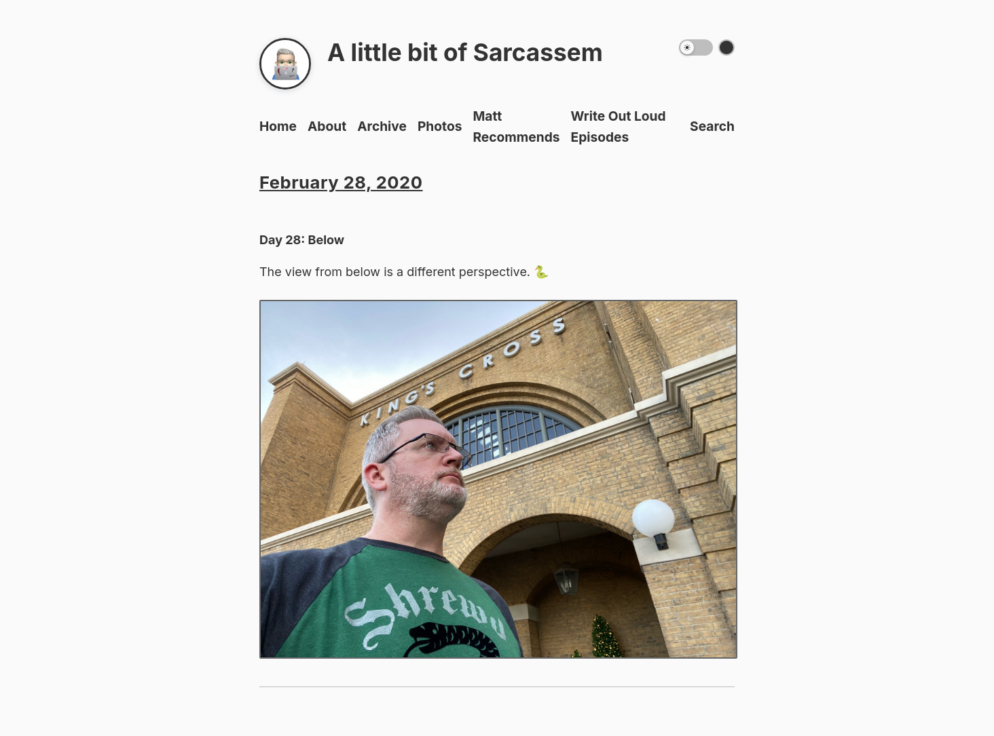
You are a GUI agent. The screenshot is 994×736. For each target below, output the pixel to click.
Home (278, 126)
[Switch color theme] (726, 47)
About (327, 126)
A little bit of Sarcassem (465, 52)
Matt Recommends (516, 126)
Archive (382, 126)
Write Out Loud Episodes (618, 126)
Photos (440, 126)
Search (712, 126)
